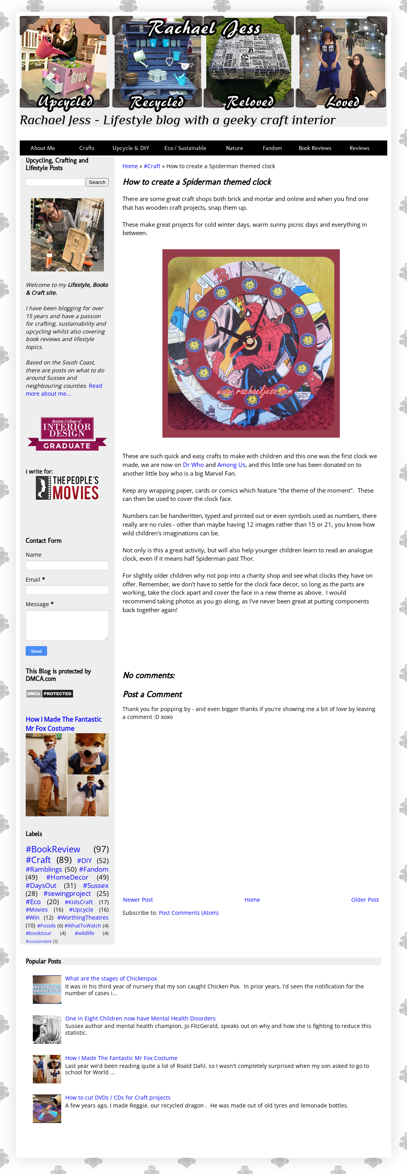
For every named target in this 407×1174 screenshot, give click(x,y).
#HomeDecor (67, 877)
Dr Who (193, 465)
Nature (234, 148)
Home (130, 166)
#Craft (152, 166)
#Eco (33, 901)
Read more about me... (64, 389)
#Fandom (94, 869)
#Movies (37, 909)
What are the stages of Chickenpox (111, 978)
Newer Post (138, 899)
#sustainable (39, 941)
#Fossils (46, 925)
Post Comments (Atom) (189, 912)
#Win (33, 917)
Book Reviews (315, 148)
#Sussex (96, 885)
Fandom (272, 148)
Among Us (231, 465)
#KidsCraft (79, 902)
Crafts (86, 148)
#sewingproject (67, 893)
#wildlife (84, 933)
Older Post (365, 899)
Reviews (358, 148)
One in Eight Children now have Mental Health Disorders (140, 1018)
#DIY (84, 860)
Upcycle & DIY (133, 148)
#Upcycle (81, 909)
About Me (43, 148)
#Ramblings (44, 869)
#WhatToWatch (82, 925)
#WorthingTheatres (83, 917)
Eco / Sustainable (186, 148)
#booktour (38, 933)
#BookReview (53, 849)
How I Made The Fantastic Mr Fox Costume (64, 724)
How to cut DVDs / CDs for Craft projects (118, 1097)
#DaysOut (41, 885)
